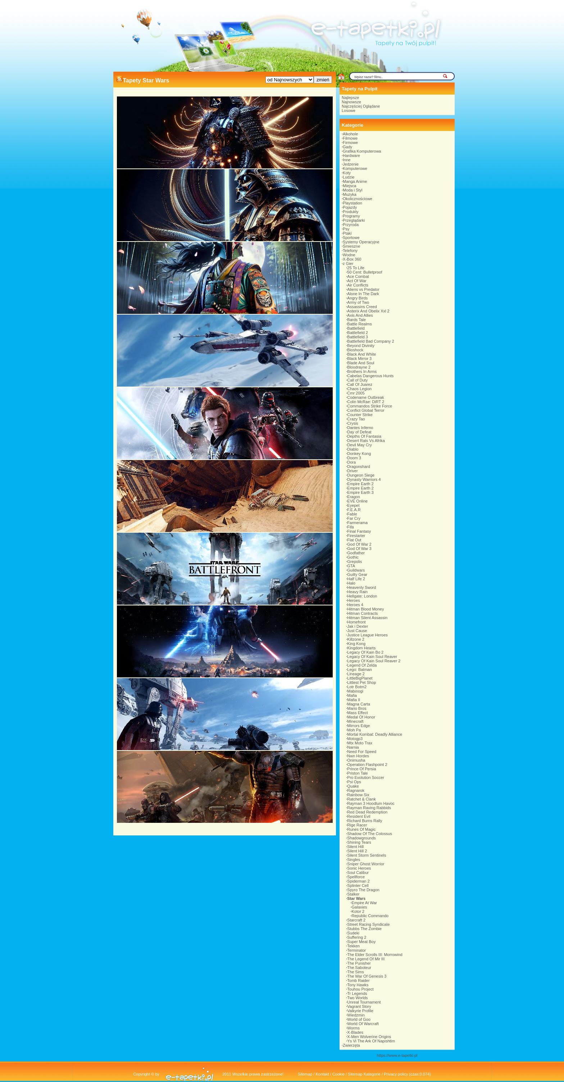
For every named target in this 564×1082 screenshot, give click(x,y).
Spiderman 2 (358, 881)
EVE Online (357, 501)
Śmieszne (351, 246)
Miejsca (349, 186)
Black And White (361, 354)
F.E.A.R (353, 510)
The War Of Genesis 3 (366, 976)
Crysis (352, 423)
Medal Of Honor (361, 717)
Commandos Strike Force (369, 406)
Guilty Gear (357, 574)
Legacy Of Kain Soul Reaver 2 (373, 661)
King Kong (356, 643)
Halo (351, 583)
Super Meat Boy (361, 941)
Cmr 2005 (355, 393)
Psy (346, 229)
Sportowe (351, 237)
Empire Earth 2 (360, 484)
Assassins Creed (362, 307)
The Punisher (358, 963)
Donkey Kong (359, 453)
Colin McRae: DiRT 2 (365, 402)
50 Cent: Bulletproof (364, 272)
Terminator (356, 950)
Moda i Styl (352, 190)
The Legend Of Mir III (366, 959)
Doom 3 (354, 458)
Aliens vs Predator (363, 289)
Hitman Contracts (362, 613)
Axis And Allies (360, 315)
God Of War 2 (359, 544)
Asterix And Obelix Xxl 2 (368, 311)
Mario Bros (356, 708)
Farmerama (357, 522)
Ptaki (347, 233)
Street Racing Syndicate (368, 924)
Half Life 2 (356, 579)
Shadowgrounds (361, 838)
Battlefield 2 (357, 332)
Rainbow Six (358, 795)
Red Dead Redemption (367, 812)
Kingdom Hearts (361, 648)
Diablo (352, 449)
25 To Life (355, 268)
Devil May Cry (359, 445)
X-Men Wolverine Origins (369, 1036)
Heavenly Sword (361, 587)
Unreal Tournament (364, 1002)
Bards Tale (356, 319)
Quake (353, 786)
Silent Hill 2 (357, 851)
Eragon (353, 497)
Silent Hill (355, 846)
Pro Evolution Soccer (365, 777)
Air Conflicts (357, 285)
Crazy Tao (356, 419)
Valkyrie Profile (360, 1011)
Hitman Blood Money (365, 609)
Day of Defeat (359, 432)
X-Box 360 (352, 259)
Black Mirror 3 (359, 358)
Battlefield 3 (357, 337)
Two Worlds (357, 998)
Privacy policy (396, 1074)
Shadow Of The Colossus (369, 833)
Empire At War (364, 903)
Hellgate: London (362, 596)
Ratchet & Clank (361, 799)
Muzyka (349, 194)
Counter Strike (359, 414)
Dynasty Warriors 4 (364, 479)
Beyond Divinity (360, 345)
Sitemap (305, 1074)
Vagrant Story (359, 1006)
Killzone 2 (355, 639)
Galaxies (359, 907)
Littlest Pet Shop (361, 682)
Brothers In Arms (362, 371)
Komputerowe (355, 168)
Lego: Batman (359, 669)
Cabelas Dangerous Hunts (370, 376)
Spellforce (356, 877)
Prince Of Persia (361, 769)
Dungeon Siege (360, 475)
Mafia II (353, 700)
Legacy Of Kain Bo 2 (365, 652)
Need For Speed (361, 751)
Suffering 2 (356, 937)
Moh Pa (354, 730)
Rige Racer (357, 825)
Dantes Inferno (360, 427)
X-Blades (355, 1032)
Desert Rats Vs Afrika (366, 440)
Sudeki (353, 933)
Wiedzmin (355, 1015)
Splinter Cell (357, 885)
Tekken (353, 946)
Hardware (351, 155)
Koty (347, 173)
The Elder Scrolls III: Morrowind (374, 954)
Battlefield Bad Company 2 (370, 341)
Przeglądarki (354, 220)
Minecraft (355, 721)
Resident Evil (358, 816)
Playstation (352, 203)
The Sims (355, 972)
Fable (352, 514)
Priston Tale (357, 773)
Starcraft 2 (356, 920)
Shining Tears (359, 842)
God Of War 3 (359, 548)
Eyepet (353, 505)
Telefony (350, 250)
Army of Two (358, 302)
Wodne (349, 255)
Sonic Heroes (359, 868)
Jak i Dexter (357, 626)
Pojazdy (350, 207)
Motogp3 (355, 738)
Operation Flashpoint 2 (367, 764)
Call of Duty (357, 380)
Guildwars (356, 570)
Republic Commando (370, 916)
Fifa (350, 527)
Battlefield (355, 328)
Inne (346, 160)
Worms (353, 1028)
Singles (353, 859)
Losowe (348, 110)
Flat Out (354, 540)
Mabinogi (355, 691)
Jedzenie (351, 164)
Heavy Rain (357, 592)
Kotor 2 (358, 911)
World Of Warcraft (362, 1024)
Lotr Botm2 (357, 687)
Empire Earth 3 (360, 492)
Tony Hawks (357, 985)
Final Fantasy (359, 531)
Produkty (350, 211)
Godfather (356, 553)
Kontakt (322, 1074)
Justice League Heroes (367, 635)
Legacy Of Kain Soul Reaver (372, 656)
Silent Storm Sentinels (366, 855)
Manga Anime (355, 181)
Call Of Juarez (359, 384)
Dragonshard (358, 466)
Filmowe (350, 138)
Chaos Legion (359, 389)
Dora (351, 462)
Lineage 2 (355, 674)
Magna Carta (358, 704)
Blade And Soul (360, 363)
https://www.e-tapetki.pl (397, 1055)
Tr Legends (357, 993)
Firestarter (356, 535)
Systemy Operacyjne (361, 242)
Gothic (353, 557)
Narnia (353, 747)
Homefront (356, 622)
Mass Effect (357, 713)
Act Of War (356, 281)
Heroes (353, 600)
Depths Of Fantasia (364, 436)
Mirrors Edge (358, 725)
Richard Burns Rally (364, 821)
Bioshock (355, 350)
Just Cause (357, 630)
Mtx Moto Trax (359, 743)
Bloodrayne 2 (358, 367)
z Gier (348, 263)
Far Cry (353, 518)
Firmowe (350, 142)
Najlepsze (350, 97)
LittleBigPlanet (359, 678)
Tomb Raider (358, 980)
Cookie (338, 1074)
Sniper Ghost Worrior (365, 864)
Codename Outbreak (365, 397)
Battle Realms (359, 324)
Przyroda (351, 224)
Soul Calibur (358, 872)
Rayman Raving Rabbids (369, 808)
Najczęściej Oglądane (361, 106)
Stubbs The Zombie (364, 929)
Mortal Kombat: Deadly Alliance (374, 734)
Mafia (352, 695)
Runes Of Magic (361, 829)
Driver (352, 471)
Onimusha (356, 760)
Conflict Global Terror (365, 410)
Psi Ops (354, 782)
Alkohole (350, 134)
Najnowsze (351, 102)
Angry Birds (357, 298)
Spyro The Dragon (363, 890)
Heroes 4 (355, 605)
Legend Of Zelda (362, 665)
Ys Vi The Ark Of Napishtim (371, 1041)
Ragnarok (355, 790)
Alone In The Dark (363, 294)
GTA (351, 566)
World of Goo (358, 1019)
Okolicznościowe (357, 199)
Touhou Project (360, 989)
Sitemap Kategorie (364, 1074)
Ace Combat (358, 276)
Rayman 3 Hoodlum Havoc (370, 803)
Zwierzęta (351, 1045)
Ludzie (348, 177)
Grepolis (354, 561)
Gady (347, 147)
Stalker (353, 894)
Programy (351, 216)
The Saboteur (359, 967)
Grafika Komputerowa (362, 151)
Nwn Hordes (358, 756)
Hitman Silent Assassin (367, 618)
